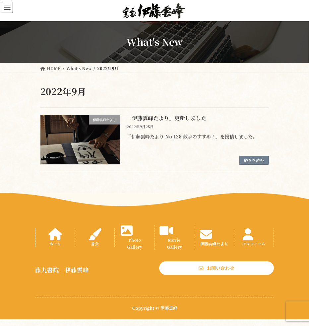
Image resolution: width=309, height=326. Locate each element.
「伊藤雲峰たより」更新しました (166, 118)
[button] (216, 268)
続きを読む (254, 160)
